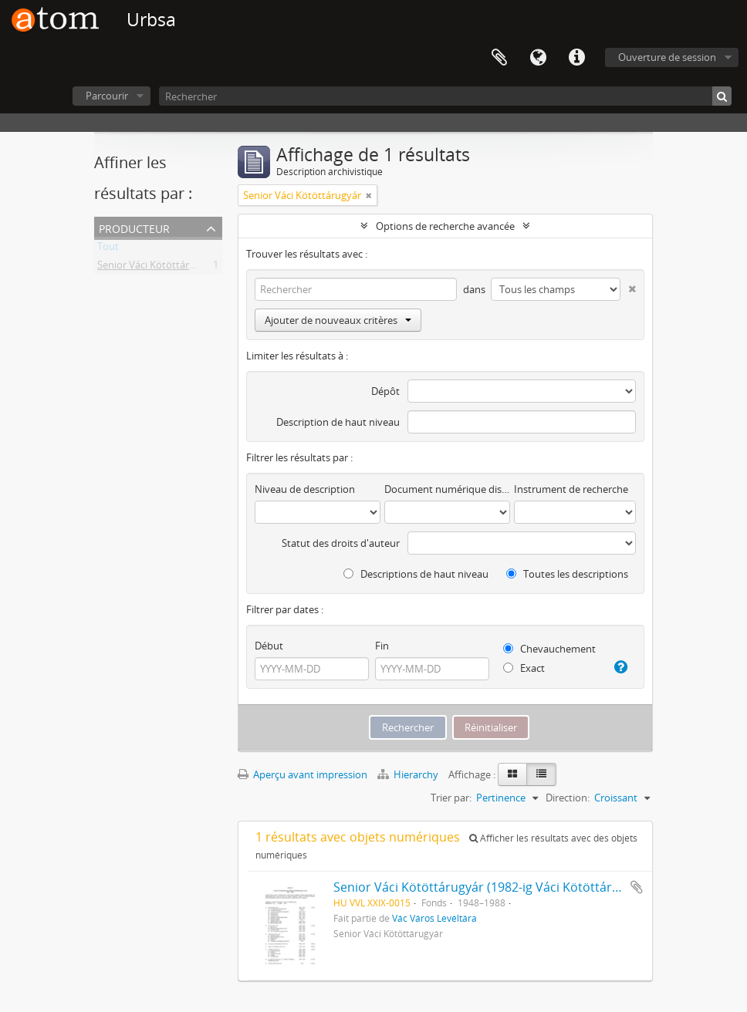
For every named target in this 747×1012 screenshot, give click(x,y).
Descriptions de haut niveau (415, 574)
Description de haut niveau (338, 422)
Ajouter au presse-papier (636, 887)
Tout (108, 249)
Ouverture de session (667, 57)
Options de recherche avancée (445, 226)
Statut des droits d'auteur (341, 543)
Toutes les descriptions (567, 574)
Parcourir (107, 96)
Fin (382, 646)
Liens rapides (576, 58)
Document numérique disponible (447, 489)
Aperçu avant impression (302, 774)
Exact (524, 668)
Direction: (568, 798)
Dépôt (385, 391)
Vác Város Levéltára (434, 918)
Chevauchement (549, 649)
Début (269, 646)
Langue (538, 58)
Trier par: (451, 798)
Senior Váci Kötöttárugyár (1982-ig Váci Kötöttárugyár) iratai (507, 887)
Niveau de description (305, 489)
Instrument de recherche (571, 489)
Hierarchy (409, 774)
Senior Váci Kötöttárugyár (156, 268)
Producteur (134, 227)
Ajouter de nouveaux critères (338, 320)
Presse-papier (499, 58)
